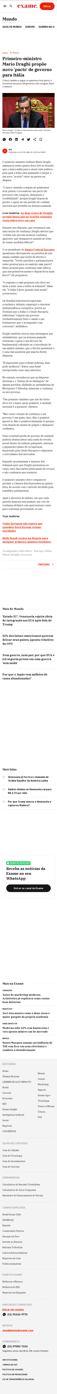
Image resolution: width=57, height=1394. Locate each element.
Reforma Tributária (12, 1247)
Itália (47, 550)
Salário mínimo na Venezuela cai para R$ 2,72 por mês (29, 791)
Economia (7, 1098)
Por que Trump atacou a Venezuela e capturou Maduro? (29, 803)
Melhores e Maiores (12, 1281)
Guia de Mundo (12, 26)
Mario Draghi (11, 554)
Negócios (7, 1125)
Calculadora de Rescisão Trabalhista (21, 1184)
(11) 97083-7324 (17, 1346)
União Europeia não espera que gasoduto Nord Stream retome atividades (22, 527)
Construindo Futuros (13, 1231)
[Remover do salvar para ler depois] (41, 139)
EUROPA (30, 26)
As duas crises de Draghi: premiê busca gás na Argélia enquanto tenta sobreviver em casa (27, 217)
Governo (26, 554)
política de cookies (12, 1369)
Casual (41, 1079)
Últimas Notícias (10, 1076)
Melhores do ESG (11, 1287)
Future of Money (46, 1106)
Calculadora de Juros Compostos (19, 1190)
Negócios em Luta (11, 1258)
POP (40, 1117)
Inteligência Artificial (13, 1114)
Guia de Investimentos (13, 1161)
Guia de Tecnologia (12, 1155)
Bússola (6, 1225)
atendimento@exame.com (17, 1330)
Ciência (41, 1111)
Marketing (43, 1084)
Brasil (5, 1087)
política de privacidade (14, 1374)
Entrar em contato (13, 1309)
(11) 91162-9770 (17, 1314)
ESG (4, 1104)
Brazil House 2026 (11, 1214)
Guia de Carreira (11, 1166)
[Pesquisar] (11, 6)
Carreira (6, 1093)
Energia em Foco (10, 1236)
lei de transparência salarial (18, 1379)
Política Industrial (11, 1263)
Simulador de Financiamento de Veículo (22, 1195)
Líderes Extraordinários (14, 1253)
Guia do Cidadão (10, 1150)
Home (5, 52)
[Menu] (4, 6)
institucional (10, 1360)
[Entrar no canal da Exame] (28, 888)
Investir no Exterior (12, 1242)
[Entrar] (47, 6)
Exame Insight (9, 1109)
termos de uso (9, 1365)
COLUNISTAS (9, 1131)
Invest (5, 1120)
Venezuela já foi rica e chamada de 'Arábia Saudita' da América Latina (28, 778)
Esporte (42, 1090)
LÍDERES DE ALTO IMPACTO (16, 1082)
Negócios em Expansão (14, 1292)
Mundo (9, 19)
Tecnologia (43, 1100)
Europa (38, 550)
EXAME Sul (8, 1220)
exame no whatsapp (18, 863)
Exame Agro (44, 1095)
